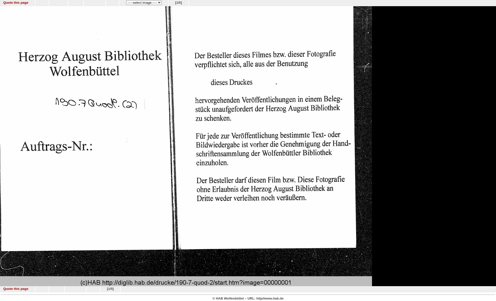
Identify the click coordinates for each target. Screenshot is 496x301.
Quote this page (15, 2)
